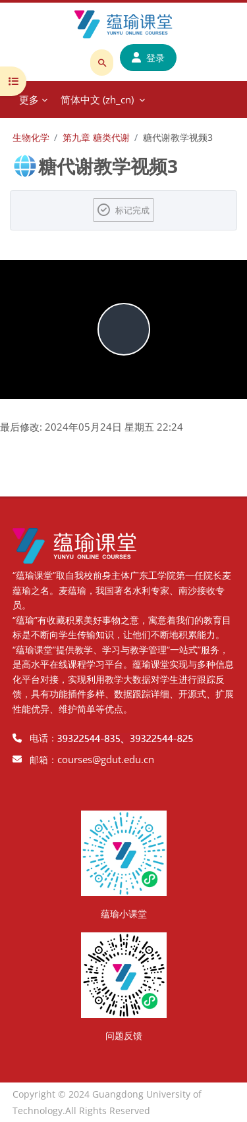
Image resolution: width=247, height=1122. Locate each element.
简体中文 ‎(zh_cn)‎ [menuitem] (97, 99)
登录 (148, 57)
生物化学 (31, 137)
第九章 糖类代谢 (96, 137)
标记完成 (132, 210)
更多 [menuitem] (29, 99)
